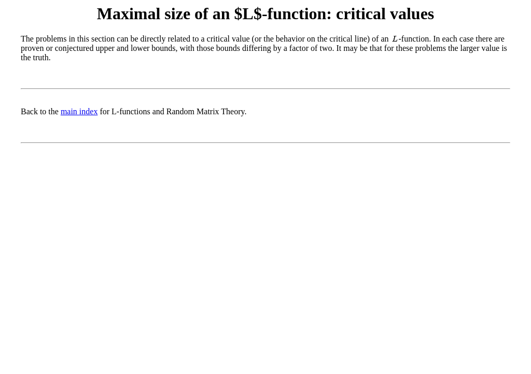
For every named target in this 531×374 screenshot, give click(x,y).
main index (79, 111)
